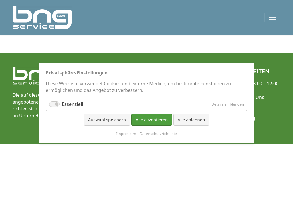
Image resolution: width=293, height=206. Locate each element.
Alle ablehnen (191, 119)
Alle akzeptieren (152, 119)
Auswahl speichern (107, 119)
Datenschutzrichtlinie (158, 133)
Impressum (126, 133)
